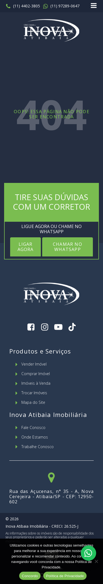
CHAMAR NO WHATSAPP (67, 246)
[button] (22, 6)
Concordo (30, 576)
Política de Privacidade (65, 576)
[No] (96, 561)
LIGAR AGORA (26, 246)
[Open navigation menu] (93, 6)
